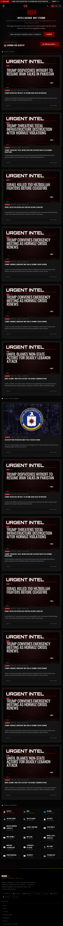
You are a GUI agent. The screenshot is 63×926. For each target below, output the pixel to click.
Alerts (7, 90)
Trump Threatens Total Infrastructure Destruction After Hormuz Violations (28, 151)
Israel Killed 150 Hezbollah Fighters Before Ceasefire (24, 207)
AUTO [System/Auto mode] (59, 6)
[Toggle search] (47, 6)
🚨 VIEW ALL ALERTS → (49, 44)
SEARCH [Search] (49, 34)
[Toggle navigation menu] (3, 6)
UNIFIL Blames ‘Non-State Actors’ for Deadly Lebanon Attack (26, 379)
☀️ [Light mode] (56, 6)
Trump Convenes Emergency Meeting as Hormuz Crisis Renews (26, 264)
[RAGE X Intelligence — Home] (26, 6)
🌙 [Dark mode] (52, 6)
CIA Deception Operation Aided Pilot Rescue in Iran (22, 440)
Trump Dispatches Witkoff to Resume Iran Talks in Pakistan (25, 93)
